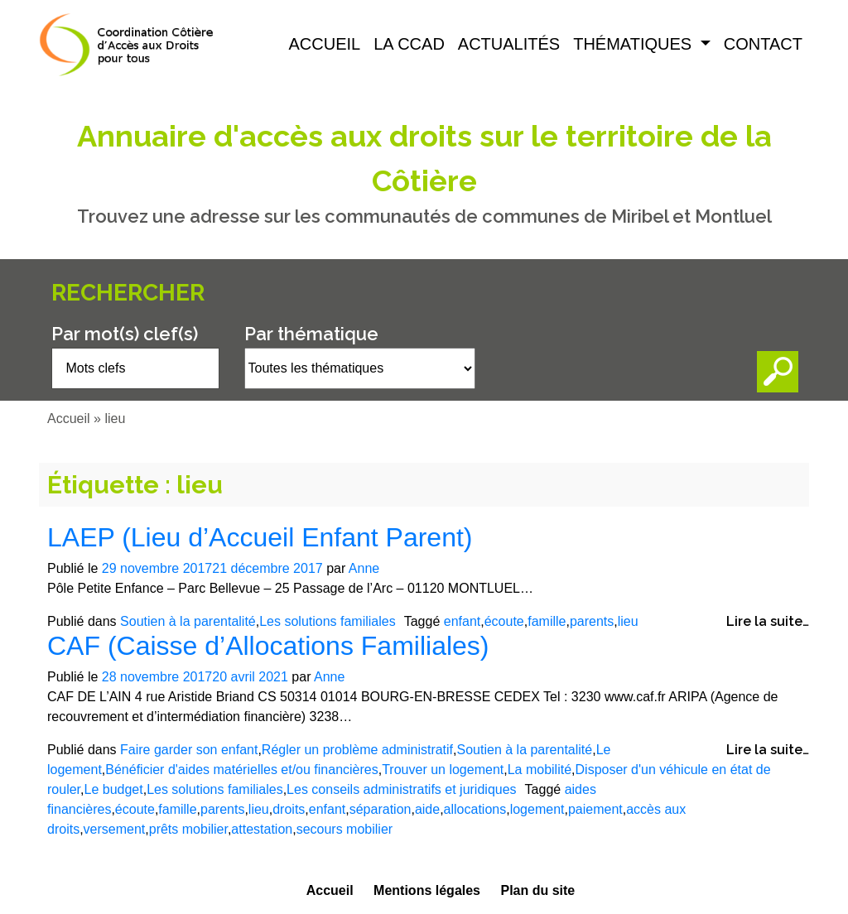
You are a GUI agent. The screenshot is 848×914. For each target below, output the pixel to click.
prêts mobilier (188, 829)
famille (547, 621)
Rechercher (128, 292)
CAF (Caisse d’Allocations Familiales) (268, 646)
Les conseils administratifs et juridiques (401, 789)
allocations (475, 809)
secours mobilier (344, 829)
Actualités (509, 44)
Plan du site (537, 890)
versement (115, 829)
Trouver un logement (443, 769)
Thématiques (634, 44)
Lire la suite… (767, 621)
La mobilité (539, 769)
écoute (504, 621)
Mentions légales (426, 890)
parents (592, 621)
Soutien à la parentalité (188, 621)
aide (427, 809)
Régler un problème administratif (357, 750)
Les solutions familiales (327, 621)
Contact (763, 44)
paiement (595, 809)
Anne (364, 568)
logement (537, 809)
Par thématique (311, 333)
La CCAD (409, 44)
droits (288, 809)
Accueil (325, 44)
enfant (462, 621)
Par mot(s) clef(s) (124, 333)
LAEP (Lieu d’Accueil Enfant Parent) (259, 537)
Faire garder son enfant (189, 750)
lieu (628, 621)
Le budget (113, 789)
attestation (261, 829)
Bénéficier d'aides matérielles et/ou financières (241, 769)
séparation (380, 809)
